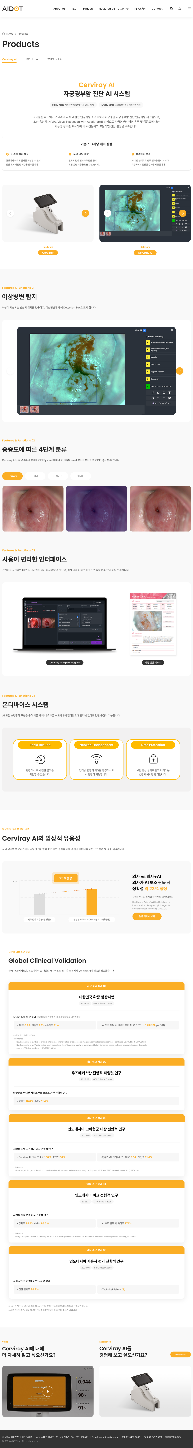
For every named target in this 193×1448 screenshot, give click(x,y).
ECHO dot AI (54, 59)
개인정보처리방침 (173, 1437)
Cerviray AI (9, 59)
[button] (85, 213)
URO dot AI (32, 59)
